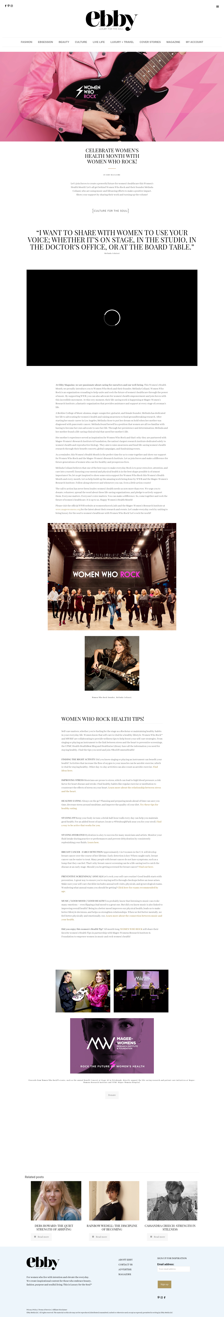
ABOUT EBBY (125, 1259)
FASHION (26, 42)
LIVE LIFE (99, 42)
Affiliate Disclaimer (59, 1310)
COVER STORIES (150, 42)
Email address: (173, 1267)
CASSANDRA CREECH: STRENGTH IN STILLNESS (170, 1227)
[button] (217, 6)
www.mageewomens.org (68, 509)
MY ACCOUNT (194, 42)
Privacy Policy (32, 1310)
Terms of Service (45, 1310)
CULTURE (81, 42)
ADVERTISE (125, 1269)
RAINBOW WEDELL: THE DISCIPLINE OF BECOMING (112, 1227)
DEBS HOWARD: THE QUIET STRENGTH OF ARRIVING (54, 1227)
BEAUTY (64, 42)
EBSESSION (45, 42)
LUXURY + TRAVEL (122, 42)
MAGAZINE (173, 42)
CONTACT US (125, 1264)
